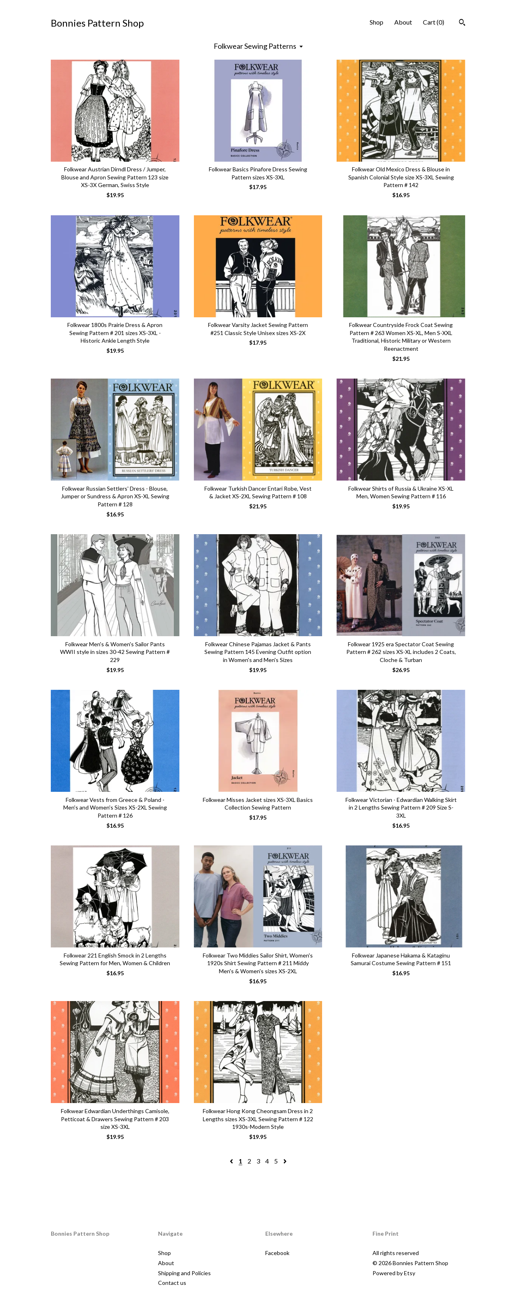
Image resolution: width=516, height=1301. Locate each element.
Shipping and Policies (184, 1273)
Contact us (172, 1282)
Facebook (277, 1252)
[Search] (462, 23)
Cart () (433, 22)
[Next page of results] (285, 1161)
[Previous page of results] (232, 1161)
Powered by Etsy (393, 1273)
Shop (376, 22)
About (403, 22)
